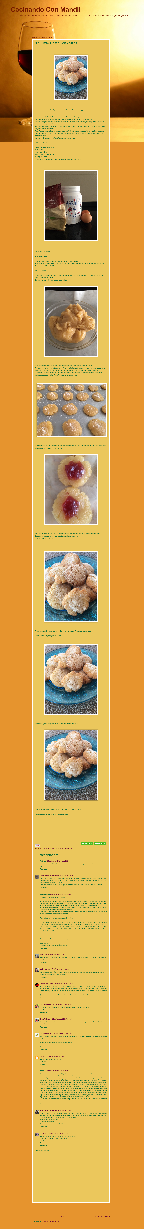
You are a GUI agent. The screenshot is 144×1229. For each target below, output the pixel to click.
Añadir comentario (42, 1150)
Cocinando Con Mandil (46, 9)
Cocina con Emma (46, 984)
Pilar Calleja (44, 1110)
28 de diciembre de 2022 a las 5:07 (57, 1071)
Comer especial (45, 1033)
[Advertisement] (50, 28)
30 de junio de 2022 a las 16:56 (62, 875)
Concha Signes (45, 1004)
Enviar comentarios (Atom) (50, 1221)
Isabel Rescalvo (45, 875)
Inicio (63, 1217)
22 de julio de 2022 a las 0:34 (61, 1033)
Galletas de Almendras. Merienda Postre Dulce (57, 848)
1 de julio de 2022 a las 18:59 (63, 984)
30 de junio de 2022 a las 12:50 (57, 861)
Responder (43, 869)
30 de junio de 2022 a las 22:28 (53, 954)
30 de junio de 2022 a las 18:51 (60, 894)
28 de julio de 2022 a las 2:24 (54, 1056)
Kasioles (43, 1133)
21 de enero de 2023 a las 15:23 (60, 1110)
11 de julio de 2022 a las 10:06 (62, 1019)
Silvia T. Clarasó (45, 1019)
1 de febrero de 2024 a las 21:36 (57, 1133)
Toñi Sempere (45, 969)
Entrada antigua (102, 1217)
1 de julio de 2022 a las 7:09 (60, 969)
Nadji (42, 1056)
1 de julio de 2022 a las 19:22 (61, 1004)
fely (41, 954)
